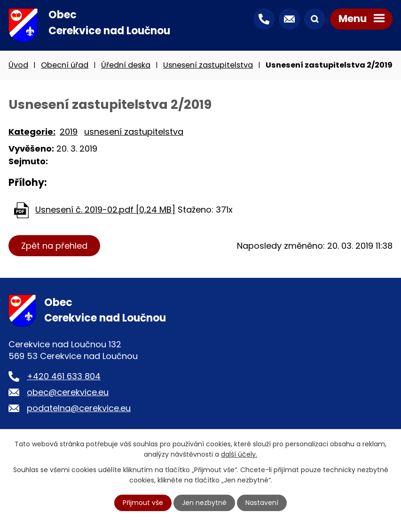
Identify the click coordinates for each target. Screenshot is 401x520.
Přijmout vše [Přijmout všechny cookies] (143, 502)
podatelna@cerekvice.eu (79, 408)
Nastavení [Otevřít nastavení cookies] (261, 502)
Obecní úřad (64, 65)
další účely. (239, 454)
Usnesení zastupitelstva (208, 65)
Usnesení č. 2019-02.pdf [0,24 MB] (105, 209)
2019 (69, 132)
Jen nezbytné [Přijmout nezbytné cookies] (204, 502)
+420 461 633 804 (64, 376)
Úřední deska (125, 65)
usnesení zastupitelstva (133, 132)
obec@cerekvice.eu (68, 392)
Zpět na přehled (54, 246)
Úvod (18, 65)
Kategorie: (31, 132)
